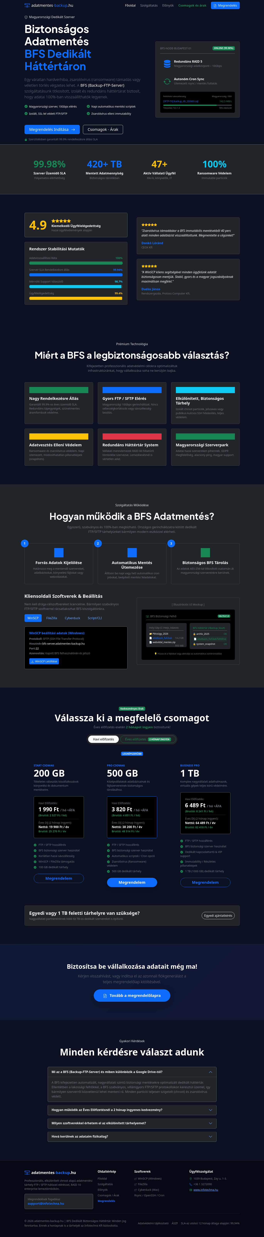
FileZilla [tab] (51, 618)
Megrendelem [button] (58, 878)
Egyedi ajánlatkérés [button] (218, 915)
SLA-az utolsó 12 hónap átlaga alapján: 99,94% (210, 1223)
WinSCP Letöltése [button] (44, 661)
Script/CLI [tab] (95, 618)
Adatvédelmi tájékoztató (153, 1223)
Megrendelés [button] (225, 5)
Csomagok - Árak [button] (103, 129)
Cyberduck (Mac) (146, 1190)
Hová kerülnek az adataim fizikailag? (80, 1136)
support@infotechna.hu (46, 1203)
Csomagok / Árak (108, 1195)
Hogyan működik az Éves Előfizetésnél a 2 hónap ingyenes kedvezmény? (107, 1110)
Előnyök (168, 5)
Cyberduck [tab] (72, 618)
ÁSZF (175, 1223)
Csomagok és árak (192, 5)
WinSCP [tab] (33, 618)
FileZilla (141, 1184)
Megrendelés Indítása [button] (52, 129)
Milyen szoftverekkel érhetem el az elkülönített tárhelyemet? (99, 1123)
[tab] (132, 1072)
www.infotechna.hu (206, 1190)
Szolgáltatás (149, 5)
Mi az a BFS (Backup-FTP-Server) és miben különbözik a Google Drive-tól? (107, 1072)
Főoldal (130, 5)
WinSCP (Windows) (148, 1178)
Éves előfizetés (148, 739)
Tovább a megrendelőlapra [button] (132, 995)
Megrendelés (106, 1201)
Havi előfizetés (103, 739)
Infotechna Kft (93, 1225)
